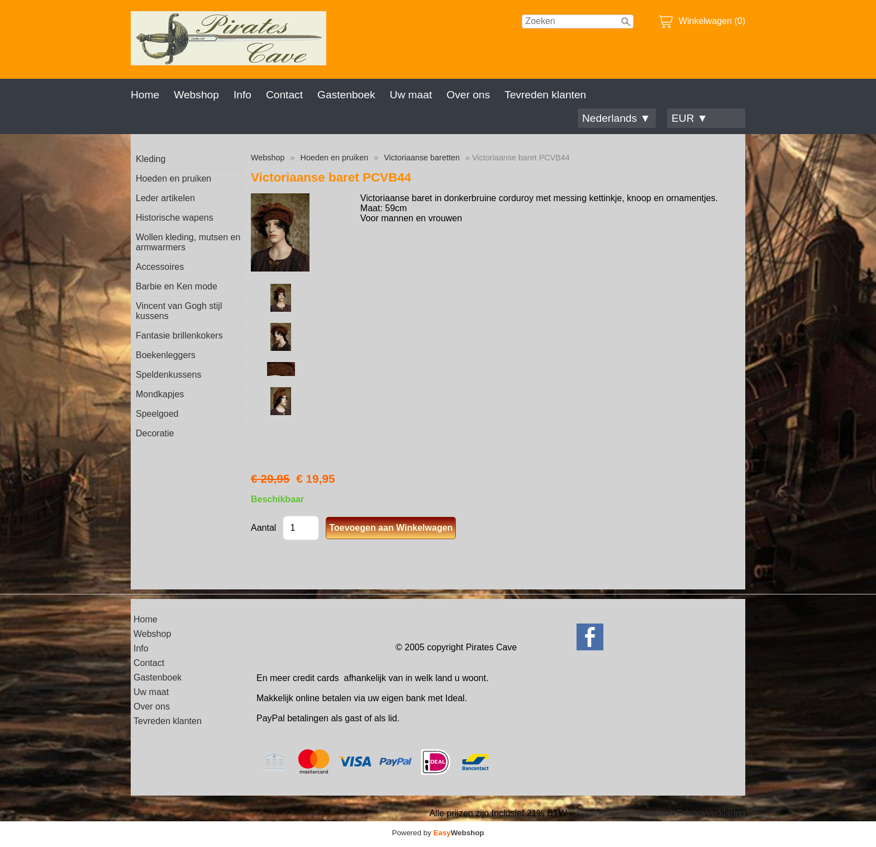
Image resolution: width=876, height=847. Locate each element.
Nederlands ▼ (616, 118)
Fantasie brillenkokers (179, 335)
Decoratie (155, 433)
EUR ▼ (690, 118)
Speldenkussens (168, 374)
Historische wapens (174, 217)
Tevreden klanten (545, 95)
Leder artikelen (165, 198)
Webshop (196, 95)
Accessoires (160, 267)
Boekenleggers (166, 355)
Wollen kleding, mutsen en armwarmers (188, 242)
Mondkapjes (160, 394)
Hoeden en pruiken (173, 178)
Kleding (150, 159)
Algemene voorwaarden (622, 813)
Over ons (468, 95)
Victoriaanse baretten (422, 157)
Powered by (438, 833)
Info (242, 95)
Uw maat (411, 95)
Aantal (263, 527)
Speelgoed (157, 413)
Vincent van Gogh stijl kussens (179, 311)
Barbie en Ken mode (176, 286)
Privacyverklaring (711, 813)
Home (145, 95)
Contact (284, 95)
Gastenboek (346, 95)
